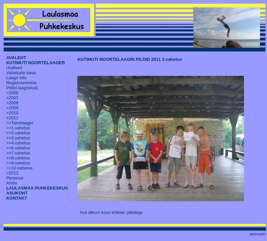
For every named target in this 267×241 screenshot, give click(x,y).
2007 (13, 97)
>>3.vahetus (18, 137)
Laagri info (16, 77)
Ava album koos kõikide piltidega (111, 212)
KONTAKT (16, 198)
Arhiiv (11, 183)
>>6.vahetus (18, 147)
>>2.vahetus (18, 132)
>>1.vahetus (18, 127)
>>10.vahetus (19, 167)
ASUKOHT (17, 193)
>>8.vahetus (18, 157)
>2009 (12, 107)
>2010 (12, 112)
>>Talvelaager (20, 122)
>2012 (12, 172)
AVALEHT (16, 57)
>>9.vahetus (18, 162)
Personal (14, 177)
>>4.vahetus (18, 142)
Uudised (14, 67)
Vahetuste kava (21, 72)
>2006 (12, 92)
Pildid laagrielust (22, 87)
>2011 (12, 117)
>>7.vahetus (18, 152)
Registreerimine (21, 82)
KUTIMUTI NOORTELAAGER (35, 62)
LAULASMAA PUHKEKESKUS (37, 188)
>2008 (12, 102)
